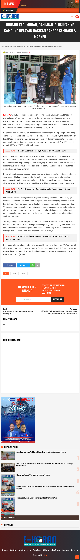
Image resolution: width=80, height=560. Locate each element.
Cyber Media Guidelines (41, 550)
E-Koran (45, 555)
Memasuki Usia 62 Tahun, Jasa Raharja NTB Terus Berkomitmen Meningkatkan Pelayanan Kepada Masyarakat (45, 487)
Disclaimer (65, 550)
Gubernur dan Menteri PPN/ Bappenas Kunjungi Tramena (33, 475)
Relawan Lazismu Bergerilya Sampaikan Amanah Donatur (41, 151)
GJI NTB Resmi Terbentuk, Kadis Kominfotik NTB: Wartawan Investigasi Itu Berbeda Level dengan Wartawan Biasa (44, 464)
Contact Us (21, 550)
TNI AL (23, 274)
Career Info (74, 550)
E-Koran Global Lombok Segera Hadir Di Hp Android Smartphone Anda (36, 498)
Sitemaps (5, 550)
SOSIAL (14, 274)
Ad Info (29, 550)
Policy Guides (55, 550)
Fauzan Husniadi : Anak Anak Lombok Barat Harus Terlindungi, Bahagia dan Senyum (41, 452)
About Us (13, 550)
